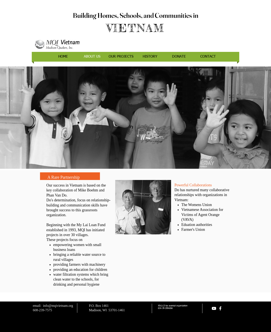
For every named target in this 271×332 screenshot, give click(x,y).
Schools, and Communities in (159, 15)
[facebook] (220, 308)
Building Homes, (96, 15)
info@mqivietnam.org (58, 305)
